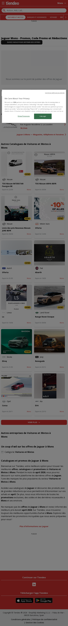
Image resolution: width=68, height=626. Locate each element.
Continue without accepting (54, 93)
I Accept (43, 116)
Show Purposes (24, 116)
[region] (34, 106)
